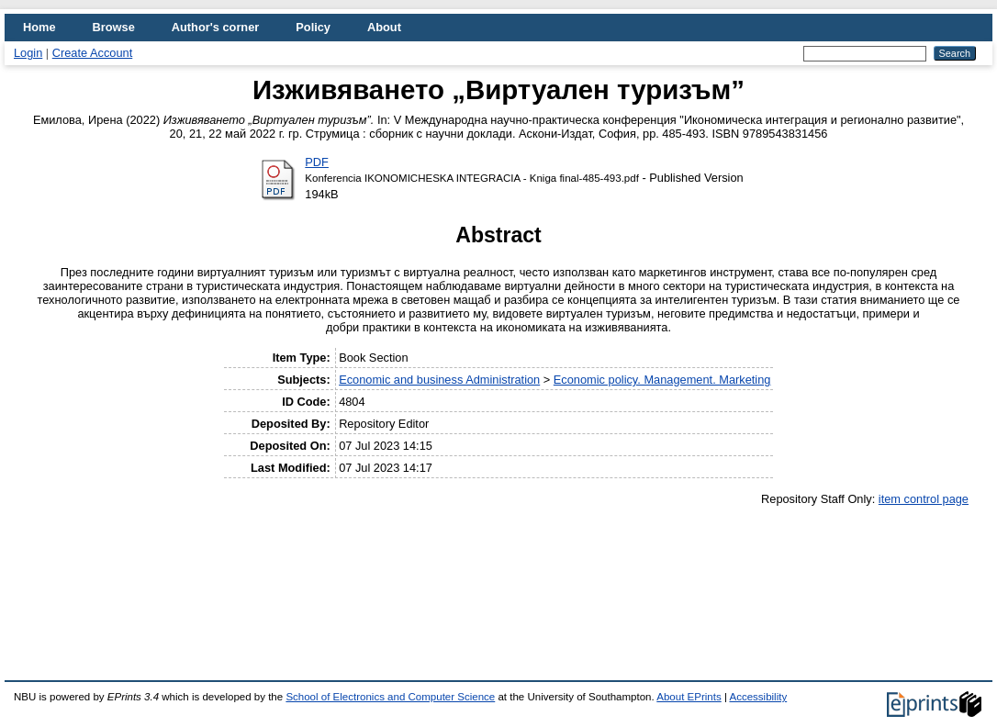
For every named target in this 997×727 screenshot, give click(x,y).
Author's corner (215, 27)
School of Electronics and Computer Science (390, 696)
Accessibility (758, 696)
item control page (924, 499)
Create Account (92, 53)
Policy (313, 27)
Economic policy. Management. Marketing (662, 379)
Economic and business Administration (439, 379)
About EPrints (688, 696)
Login (28, 53)
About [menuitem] (384, 27)
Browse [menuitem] (114, 27)
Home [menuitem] (39, 27)
